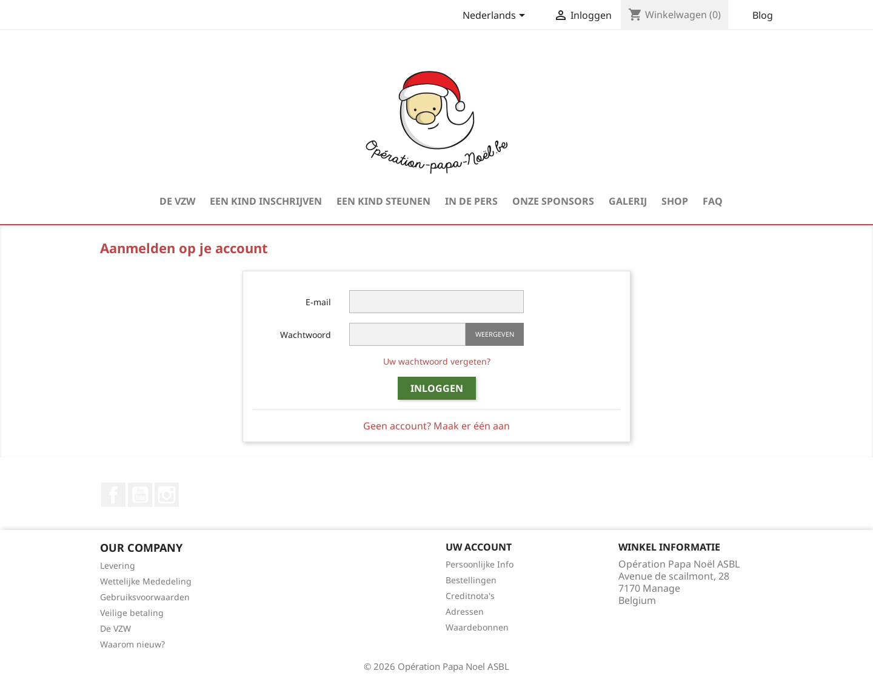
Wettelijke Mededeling (146, 581)
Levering (117, 565)
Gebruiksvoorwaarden (145, 597)
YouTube (140, 495)
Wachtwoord (305, 334)
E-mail (318, 302)
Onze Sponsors (553, 201)
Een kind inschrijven (266, 201)
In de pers (471, 201)
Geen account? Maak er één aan (436, 425)
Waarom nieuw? (132, 644)
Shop (674, 201)
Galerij (628, 201)
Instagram (167, 495)
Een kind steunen (383, 201)
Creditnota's (470, 595)
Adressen (465, 611)
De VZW (177, 201)
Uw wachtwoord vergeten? (436, 361)
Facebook (113, 495)
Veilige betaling (132, 612)
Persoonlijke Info (479, 564)
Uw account (479, 547)
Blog (762, 15)
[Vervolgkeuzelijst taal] (496, 16)
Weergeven (494, 334)
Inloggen (436, 388)
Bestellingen (471, 580)
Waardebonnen (477, 627)
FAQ (713, 201)
